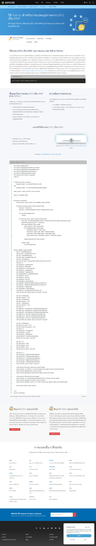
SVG (70, 469)
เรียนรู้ (35, 42)
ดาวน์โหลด (29, 42)
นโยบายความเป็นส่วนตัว (80, 145)
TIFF (10, 477)
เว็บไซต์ (56, 2)
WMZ (50, 484)
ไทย (84, 2)
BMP (10, 456)
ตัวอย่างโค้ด (40, 38)
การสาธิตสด (48, 38)
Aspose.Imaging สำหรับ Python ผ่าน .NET (36, 70)
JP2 (10, 462)
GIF (30, 456)
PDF (70, 477)
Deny (85, 539)
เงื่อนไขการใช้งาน (61, 543)
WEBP (31, 477)
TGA (70, 484)
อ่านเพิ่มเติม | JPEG (14, 427)
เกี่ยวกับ (62, 2)
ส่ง (74, 510)
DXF (50, 469)
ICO (50, 492)
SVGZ (10, 492)
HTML (11, 484)
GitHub (38, 396)
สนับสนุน (48, 2)
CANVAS (31, 492)
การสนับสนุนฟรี (53, 533)
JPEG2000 (52, 462)
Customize (72, 539)
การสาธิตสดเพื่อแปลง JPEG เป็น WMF (50, 154)
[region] (48, 279)
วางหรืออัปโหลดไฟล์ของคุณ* (71, 141)
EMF (70, 456)
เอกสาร (4, 533)
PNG (70, 462)
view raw (83, 396)
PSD (30, 469)
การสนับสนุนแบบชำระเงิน (9, 535)
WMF (50, 477)
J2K (30, 462)
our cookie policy (76, 532)
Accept (79, 535)
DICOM (51, 456)
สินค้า (37, 2)
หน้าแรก (4, 530)
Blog (27, 535)
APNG (11, 469)
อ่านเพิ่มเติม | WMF (54, 432)
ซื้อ (42, 2)
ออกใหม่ (51, 530)
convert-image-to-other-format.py (19, 396)
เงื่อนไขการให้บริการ (65, 145)
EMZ (30, 484)
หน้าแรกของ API (30, 38)
